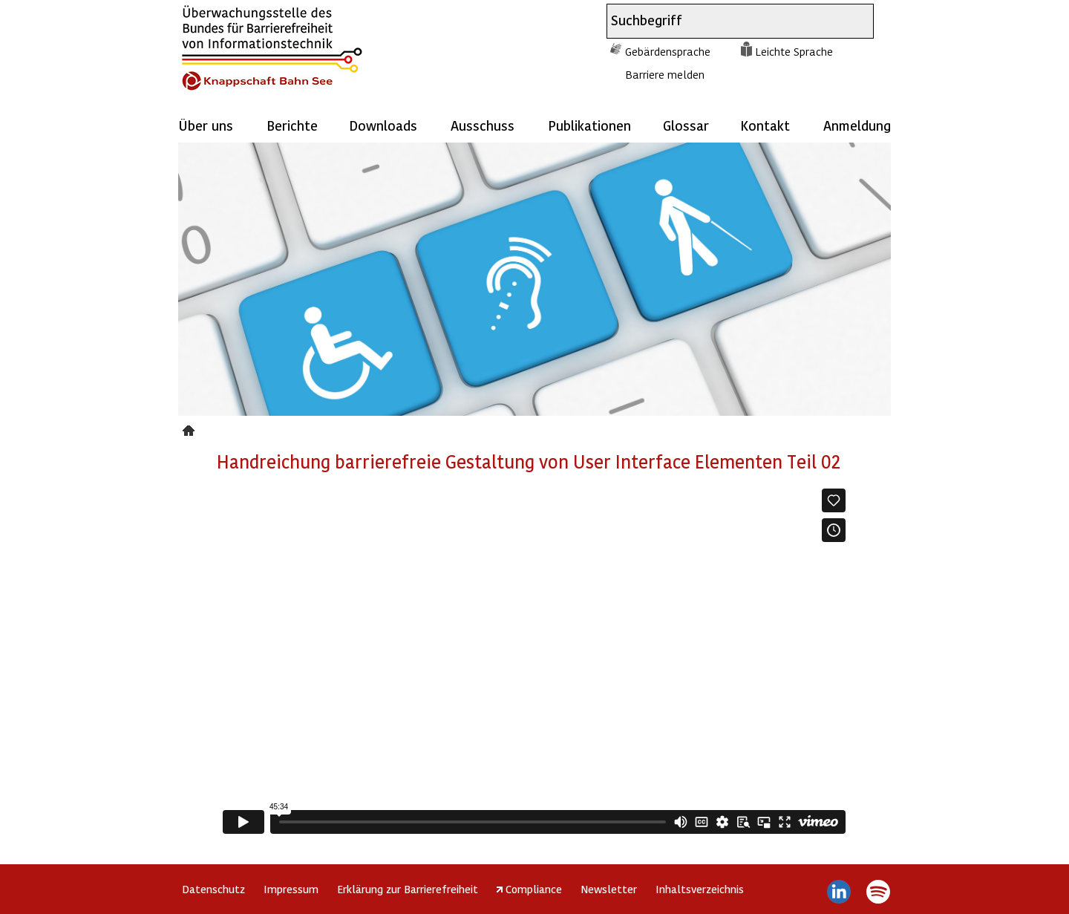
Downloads (383, 125)
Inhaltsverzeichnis (700, 888)
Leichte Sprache (794, 51)
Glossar (686, 125)
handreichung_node (190, 428)
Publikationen (589, 125)
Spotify (878, 892)
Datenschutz (213, 888)
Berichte (292, 125)
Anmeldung (857, 125)
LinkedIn (839, 892)
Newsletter (609, 888)
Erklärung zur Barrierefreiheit (407, 888)
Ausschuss (482, 125)
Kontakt (765, 125)
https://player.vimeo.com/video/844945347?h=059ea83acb (534, 661)
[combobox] (726, 21)
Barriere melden (665, 74)
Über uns (205, 125)
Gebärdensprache (667, 51)
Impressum (291, 888)
